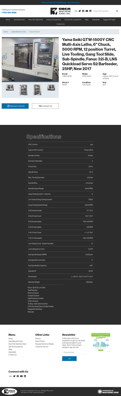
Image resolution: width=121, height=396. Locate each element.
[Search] (103, 11)
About (10, 338)
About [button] (8, 19)
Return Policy (40, 341)
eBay (87, 19)
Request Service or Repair (44, 344)
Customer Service (41, 346)
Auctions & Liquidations (72, 19)
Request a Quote (16, 106)
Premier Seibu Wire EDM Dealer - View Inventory (60, 2)
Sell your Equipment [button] (53, 19)
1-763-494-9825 (9, 12)
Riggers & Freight (109, 19)
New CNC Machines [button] (35, 19)
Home (5, 32)
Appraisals (12, 352)
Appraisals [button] (96, 19)
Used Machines (19, 19)
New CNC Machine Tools (17, 344)
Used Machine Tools (19, 32)
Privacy (38, 338)
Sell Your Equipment (15, 346)
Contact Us (60, 24)
